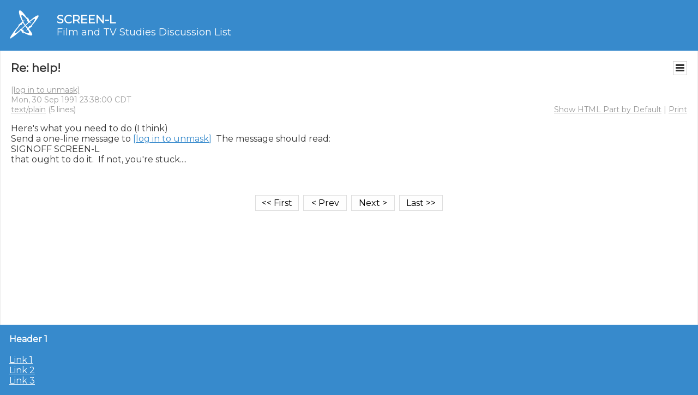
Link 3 (22, 380)
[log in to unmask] (45, 90)
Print (678, 109)
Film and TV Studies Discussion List (144, 32)
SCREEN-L (86, 19)
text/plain (28, 109)
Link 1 (21, 360)
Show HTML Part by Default (607, 109)
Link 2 (22, 370)
